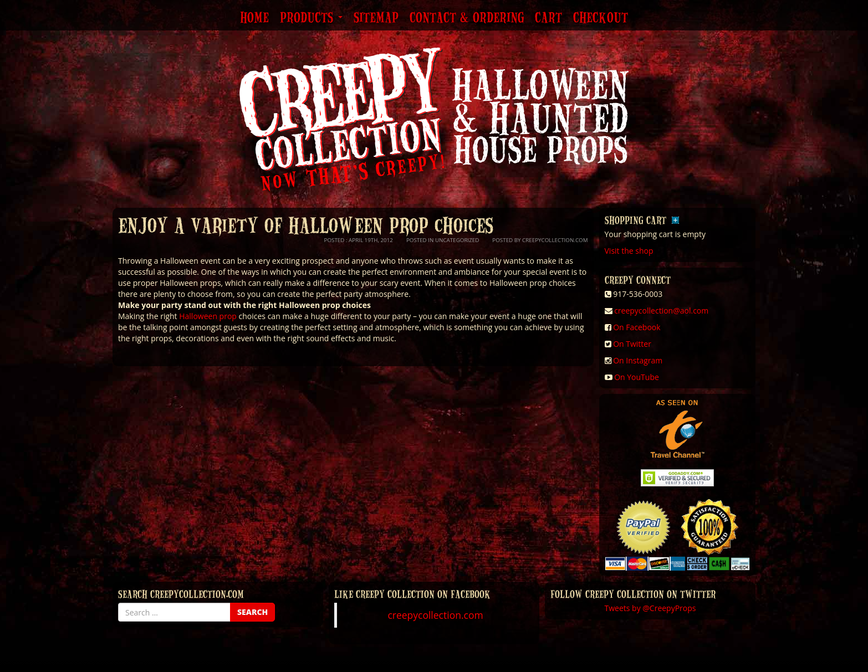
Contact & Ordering (467, 18)
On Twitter (632, 343)
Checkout (600, 18)
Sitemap (376, 18)
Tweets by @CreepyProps (650, 608)
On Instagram (637, 360)
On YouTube (636, 377)
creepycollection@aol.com (661, 310)
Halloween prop (208, 316)
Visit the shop (629, 250)
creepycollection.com (435, 615)
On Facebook (636, 327)
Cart (548, 18)
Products (311, 18)
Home (254, 18)
